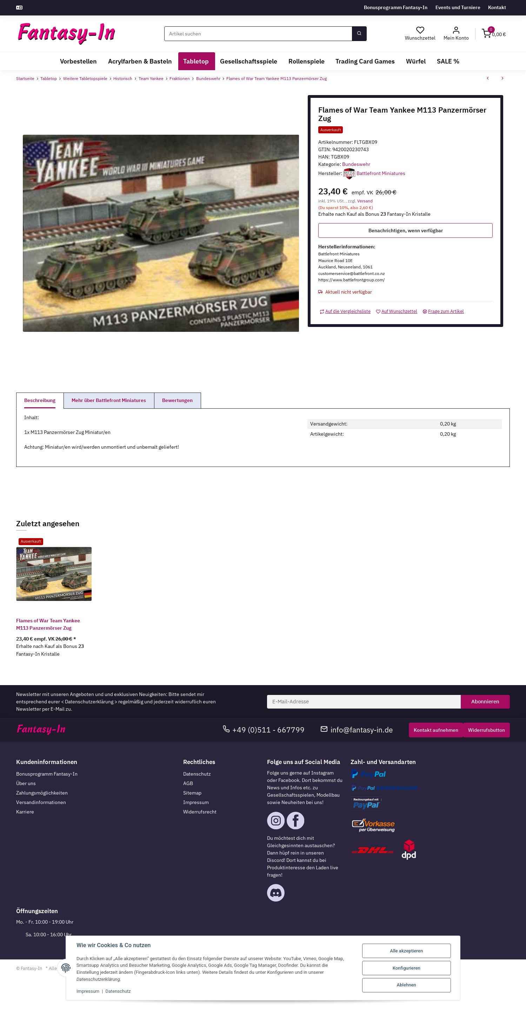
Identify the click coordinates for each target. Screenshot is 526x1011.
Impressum (196, 802)
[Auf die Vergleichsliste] (345, 311)
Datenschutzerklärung (89, 701)
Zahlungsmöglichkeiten (42, 793)
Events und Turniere (457, 7)
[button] (456, 34)
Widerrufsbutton (486, 730)
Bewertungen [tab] (177, 400)
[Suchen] (258, 33)
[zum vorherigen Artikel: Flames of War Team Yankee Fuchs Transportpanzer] (487, 79)
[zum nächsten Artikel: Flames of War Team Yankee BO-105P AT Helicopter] (502, 79)
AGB (188, 783)
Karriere (25, 812)
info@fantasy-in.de (356, 730)
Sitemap (192, 793)
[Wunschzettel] (420, 34)
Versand (365, 200)
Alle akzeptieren (406, 950)
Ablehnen (406, 984)
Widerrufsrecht (200, 812)
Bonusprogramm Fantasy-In (395, 7)
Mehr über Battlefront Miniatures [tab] (109, 400)
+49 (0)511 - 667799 (263, 730)
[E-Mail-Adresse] (364, 702)
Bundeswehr (356, 164)
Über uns (26, 783)
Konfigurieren (406, 968)
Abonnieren (485, 701)
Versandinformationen (41, 802)
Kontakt (497, 7)
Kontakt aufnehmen (436, 730)
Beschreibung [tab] (39, 400)
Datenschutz (197, 774)
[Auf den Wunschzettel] (396, 311)
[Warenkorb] (494, 34)
